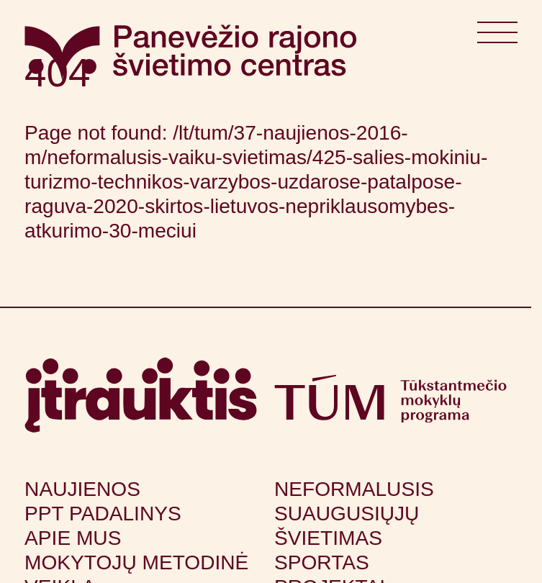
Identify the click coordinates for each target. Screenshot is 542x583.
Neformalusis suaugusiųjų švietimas (354, 513)
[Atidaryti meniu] (497, 37)
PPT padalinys (102, 513)
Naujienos (82, 489)
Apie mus (72, 538)
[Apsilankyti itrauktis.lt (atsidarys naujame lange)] (140, 395)
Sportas (321, 562)
